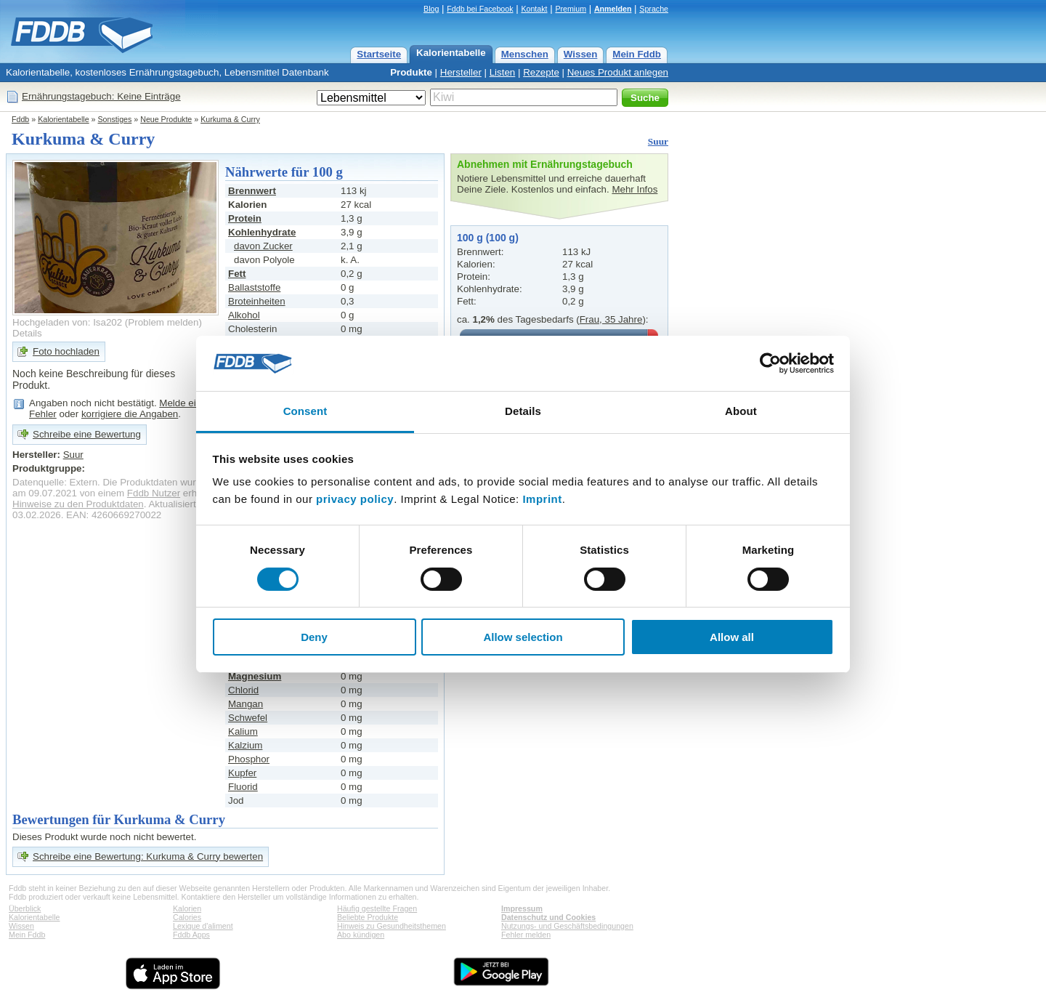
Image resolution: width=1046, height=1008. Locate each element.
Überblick (25, 908)
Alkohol (244, 315)
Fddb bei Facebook (480, 8)
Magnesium (254, 676)
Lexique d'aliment (203, 926)
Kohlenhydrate (262, 232)
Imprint (541, 499)
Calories (187, 917)
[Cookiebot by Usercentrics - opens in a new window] (770, 363)
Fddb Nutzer (153, 493)
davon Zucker (263, 246)
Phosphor (248, 759)
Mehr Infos (634, 189)
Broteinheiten (256, 301)
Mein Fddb (636, 54)
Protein (245, 218)
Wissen (581, 54)
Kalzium (245, 745)
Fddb (20, 119)
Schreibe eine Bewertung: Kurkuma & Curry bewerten (148, 856)
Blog (431, 8)
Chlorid (243, 690)
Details (27, 333)
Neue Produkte (166, 119)
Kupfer (242, 772)
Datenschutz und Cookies (548, 917)
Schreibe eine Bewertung (87, 434)
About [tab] (741, 411)
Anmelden (613, 8)
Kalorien (187, 908)
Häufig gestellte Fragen (377, 908)
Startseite (379, 54)
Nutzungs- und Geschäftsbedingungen (567, 926)
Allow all (732, 637)
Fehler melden (526, 934)
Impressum (522, 908)
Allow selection (522, 637)
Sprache (653, 8)
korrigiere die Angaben (129, 413)
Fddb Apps (191, 934)
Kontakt (534, 8)
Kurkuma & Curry (230, 119)
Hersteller (461, 72)
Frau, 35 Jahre (611, 319)
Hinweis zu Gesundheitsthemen (391, 926)
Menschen (524, 54)
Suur (658, 141)
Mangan (245, 703)
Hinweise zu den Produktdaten (78, 504)
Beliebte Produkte (367, 917)
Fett (237, 273)
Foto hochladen (66, 351)
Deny (314, 637)
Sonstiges (115, 119)
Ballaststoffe (254, 287)
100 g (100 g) (488, 237)
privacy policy (355, 499)
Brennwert (252, 190)
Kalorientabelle (451, 52)
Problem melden (163, 322)
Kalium (243, 731)
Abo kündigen (360, 934)
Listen (503, 72)
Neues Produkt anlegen (617, 72)
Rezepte (541, 72)
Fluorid (243, 786)
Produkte (411, 72)
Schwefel (247, 717)
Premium (570, 8)
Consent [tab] (305, 411)
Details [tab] (523, 411)
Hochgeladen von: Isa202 (67, 322)
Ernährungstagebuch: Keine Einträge (101, 96)
